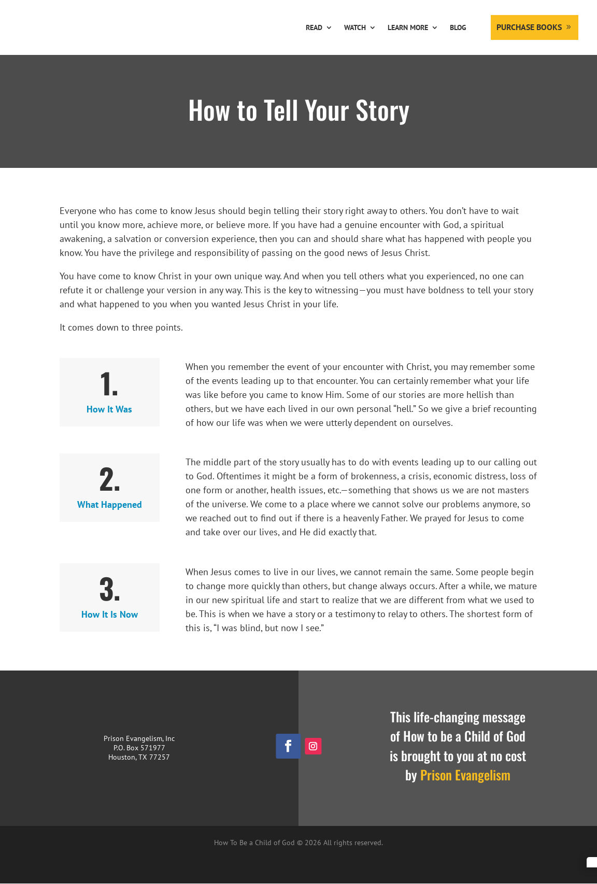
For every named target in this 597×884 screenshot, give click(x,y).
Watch (355, 27)
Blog (458, 27)
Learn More (408, 27)
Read (314, 27)
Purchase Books (529, 27)
